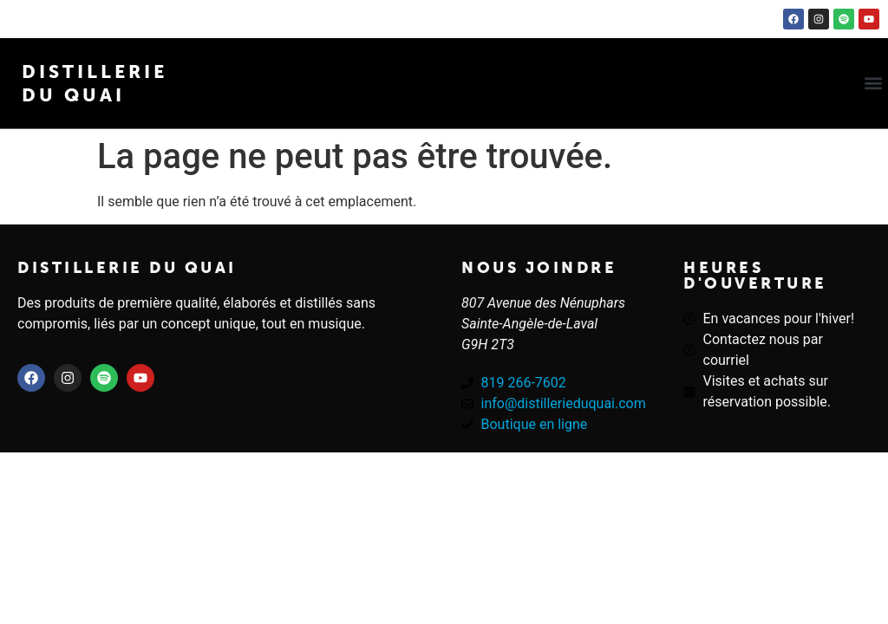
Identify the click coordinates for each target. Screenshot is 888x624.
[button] (873, 83)
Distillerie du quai (127, 267)
